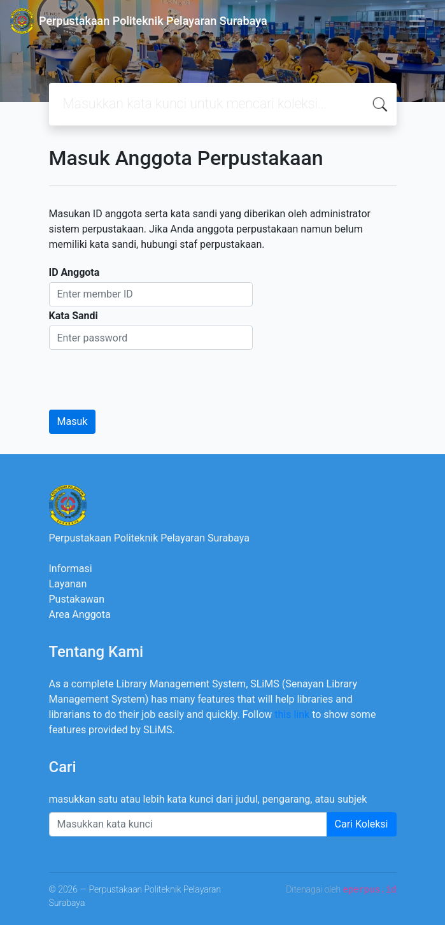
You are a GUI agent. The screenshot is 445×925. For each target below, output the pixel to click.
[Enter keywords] (188, 824)
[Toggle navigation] (417, 21)
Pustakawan (76, 599)
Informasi (70, 569)
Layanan (68, 584)
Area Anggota (80, 614)
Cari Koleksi (361, 824)
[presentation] (146, 374)
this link (291, 714)
